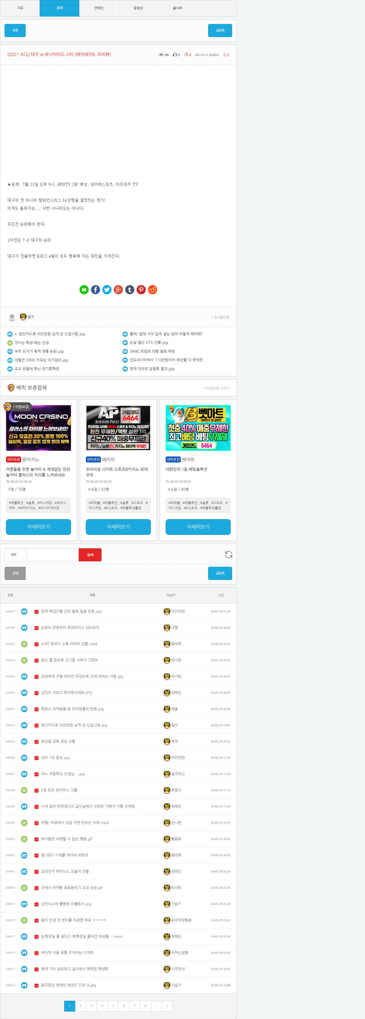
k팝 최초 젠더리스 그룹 (59, 790)
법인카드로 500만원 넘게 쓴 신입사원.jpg (52, 334)
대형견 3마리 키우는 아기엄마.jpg (41, 360)
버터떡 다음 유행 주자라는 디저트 (67, 953)
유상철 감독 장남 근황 (58, 741)
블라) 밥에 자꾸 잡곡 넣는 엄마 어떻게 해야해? (166, 334)
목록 (15, 30)
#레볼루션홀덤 (130, 508)
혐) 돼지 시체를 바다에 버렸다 (64, 855)
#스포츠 (137, 503)
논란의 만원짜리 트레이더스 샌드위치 (70, 628)
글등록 (220, 30)
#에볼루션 (16, 503)
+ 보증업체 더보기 (217, 387)
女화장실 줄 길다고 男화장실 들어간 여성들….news (82, 936)
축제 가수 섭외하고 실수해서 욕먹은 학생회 (74, 969)
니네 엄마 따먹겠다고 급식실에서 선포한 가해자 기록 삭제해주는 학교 (91, 806)
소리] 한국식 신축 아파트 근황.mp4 (69, 644)
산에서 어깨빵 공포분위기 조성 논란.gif (72, 888)
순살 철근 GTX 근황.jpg (149, 342)
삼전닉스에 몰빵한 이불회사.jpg (66, 904)
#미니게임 (44, 503)
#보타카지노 (27, 508)
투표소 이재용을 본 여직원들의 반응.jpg (72, 709)
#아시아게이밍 (48, 508)
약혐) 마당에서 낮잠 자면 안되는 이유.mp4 (75, 823)
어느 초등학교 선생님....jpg (62, 774)
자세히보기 (38, 526)
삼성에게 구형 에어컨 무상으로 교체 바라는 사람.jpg (82, 676)
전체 (15, 573)
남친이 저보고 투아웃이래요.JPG (66, 693)
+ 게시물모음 (220, 316)
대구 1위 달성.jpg (55, 758)
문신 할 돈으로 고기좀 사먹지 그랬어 (69, 660)
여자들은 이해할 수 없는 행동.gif (66, 839)
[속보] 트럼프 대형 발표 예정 (152, 351)
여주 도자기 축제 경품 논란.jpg (39, 351)
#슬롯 (30, 503)
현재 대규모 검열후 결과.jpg (152, 369)
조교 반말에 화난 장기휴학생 (37, 369)
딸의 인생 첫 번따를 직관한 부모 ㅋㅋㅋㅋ (73, 920)
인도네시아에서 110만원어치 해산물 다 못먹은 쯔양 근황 (170, 360)
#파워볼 (94, 503)
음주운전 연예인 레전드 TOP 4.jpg (68, 985)
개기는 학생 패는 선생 (32, 343)
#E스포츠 (110, 508)
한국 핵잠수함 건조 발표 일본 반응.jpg (71, 611)
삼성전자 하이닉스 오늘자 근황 (65, 871)
